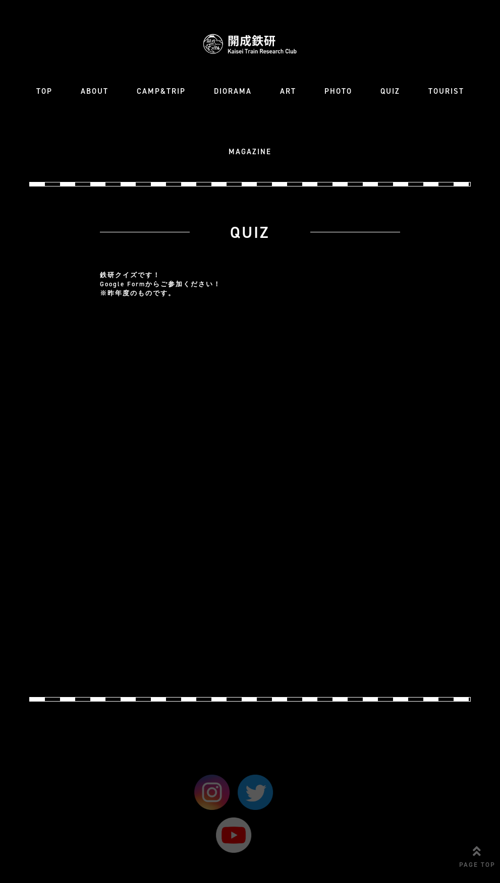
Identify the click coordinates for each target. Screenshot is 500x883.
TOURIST (446, 91)
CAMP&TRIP (161, 91)
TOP (44, 91)
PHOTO (338, 91)
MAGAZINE (250, 152)
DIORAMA (233, 91)
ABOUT (94, 91)
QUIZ (390, 91)
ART (288, 91)
